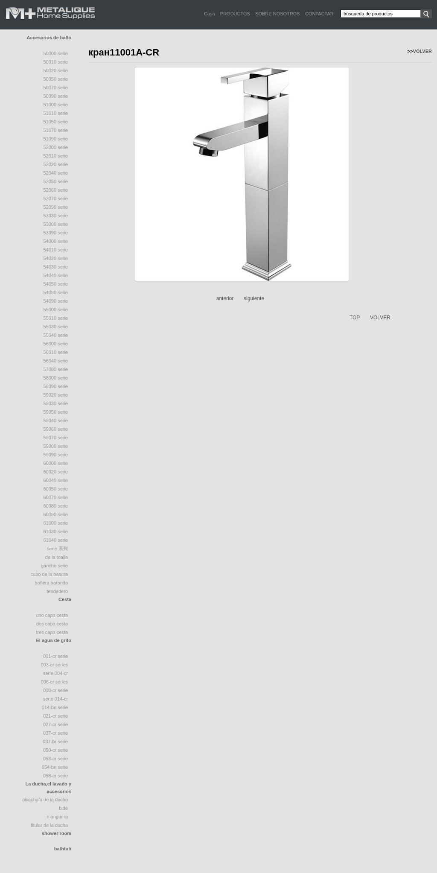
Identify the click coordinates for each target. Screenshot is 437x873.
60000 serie (56, 463)
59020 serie (56, 394)
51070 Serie (56, 130)
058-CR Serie (55, 775)
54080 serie (56, 292)
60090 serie (56, 514)
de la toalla (56, 557)
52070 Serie (56, 198)
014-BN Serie (55, 707)
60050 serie (56, 488)
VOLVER (422, 51)
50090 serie (56, 96)
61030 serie (56, 531)
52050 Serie (56, 181)
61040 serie (56, 540)
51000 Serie (56, 104)
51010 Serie (56, 113)
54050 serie (56, 283)
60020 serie (56, 471)
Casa (209, 13)
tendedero (57, 591)
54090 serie (56, 301)
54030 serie (56, 266)
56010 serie (56, 352)
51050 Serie (56, 121)
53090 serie (56, 232)
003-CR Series (54, 664)
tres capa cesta (52, 632)
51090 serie (56, 138)
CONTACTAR (319, 13)
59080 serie (56, 446)
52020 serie (56, 164)
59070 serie (56, 437)
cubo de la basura (49, 574)
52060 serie (56, 190)
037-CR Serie (55, 733)
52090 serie (56, 207)
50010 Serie (56, 61)
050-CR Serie (55, 750)
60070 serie (56, 497)
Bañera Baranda (51, 582)
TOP (355, 318)
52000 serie (56, 147)
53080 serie (56, 224)
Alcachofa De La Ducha (45, 799)
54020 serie (56, 258)
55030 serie (56, 326)
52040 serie (56, 172)
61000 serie (56, 523)
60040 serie (56, 480)
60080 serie (56, 505)
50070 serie (56, 87)
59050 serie (56, 412)
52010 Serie (56, 155)
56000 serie (56, 343)
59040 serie (56, 420)
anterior (225, 298)
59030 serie (56, 403)
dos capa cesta (52, 623)
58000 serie (56, 377)
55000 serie (56, 309)
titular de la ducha (49, 825)
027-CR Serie (55, 724)
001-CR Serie (55, 656)
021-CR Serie (55, 715)
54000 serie (56, 241)
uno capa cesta (52, 615)
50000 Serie (56, 53)
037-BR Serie (55, 741)
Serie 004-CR (55, 673)
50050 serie (56, 79)
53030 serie (56, 215)
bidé (63, 808)
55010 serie (56, 318)
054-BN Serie (55, 767)
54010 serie (56, 249)
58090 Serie (56, 386)
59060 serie (56, 429)
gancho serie (54, 565)
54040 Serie (56, 275)
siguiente (254, 298)
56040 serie (56, 360)
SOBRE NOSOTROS (277, 13)
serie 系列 (57, 548)
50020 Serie (56, 70)
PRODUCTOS (235, 13)
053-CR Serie (55, 758)
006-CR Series (54, 681)
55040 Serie (56, 335)
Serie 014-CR (55, 698)
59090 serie (56, 454)
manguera (57, 816)
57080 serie (56, 369)
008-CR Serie (55, 690)
